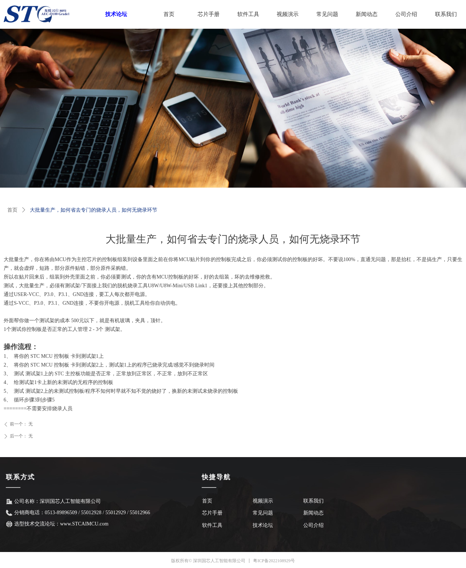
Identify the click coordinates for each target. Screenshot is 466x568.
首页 (12, 210)
